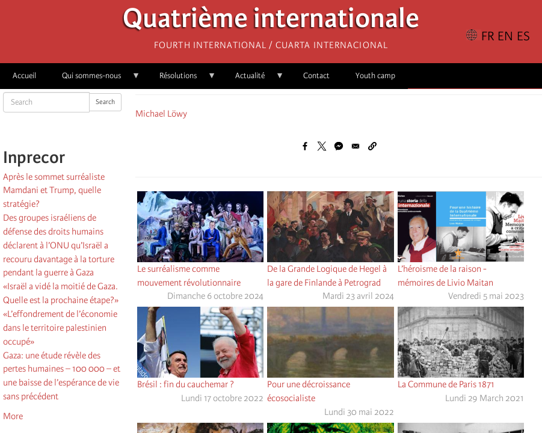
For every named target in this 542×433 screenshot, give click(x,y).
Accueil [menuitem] (24, 75)
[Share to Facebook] (305, 146)
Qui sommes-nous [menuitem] (94, 79)
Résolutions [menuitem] (181, 79)
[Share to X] (322, 146)
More (13, 416)
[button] (372, 146)
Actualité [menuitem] (253, 79)
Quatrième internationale (271, 21)
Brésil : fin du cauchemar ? (185, 384)
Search (105, 102)
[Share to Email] (356, 146)
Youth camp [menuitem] (375, 75)
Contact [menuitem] (316, 75)
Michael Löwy (161, 113)
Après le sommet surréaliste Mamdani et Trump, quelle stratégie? (54, 190)
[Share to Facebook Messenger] (339, 146)
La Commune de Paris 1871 (446, 384)
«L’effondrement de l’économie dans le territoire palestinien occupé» (60, 328)
